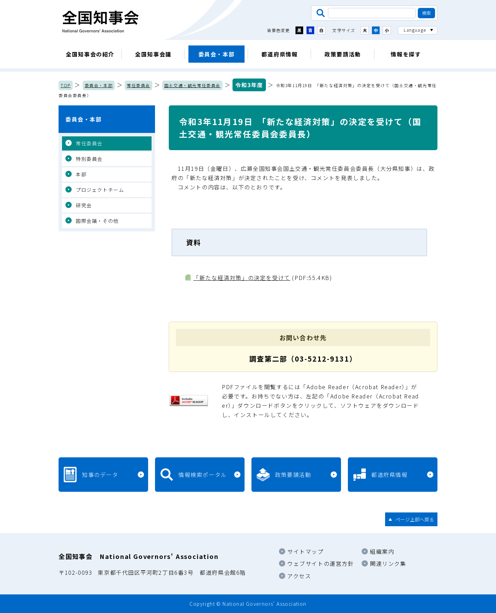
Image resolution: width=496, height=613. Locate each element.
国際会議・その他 (97, 220)
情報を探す (406, 54)
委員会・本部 (216, 54)
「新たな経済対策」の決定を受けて (241, 277)
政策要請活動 (342, 54)
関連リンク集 (388, 563)
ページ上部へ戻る (414, 519)
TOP (66, 85)
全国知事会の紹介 (90, 54)
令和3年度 (249, 85)
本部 (81, 174)
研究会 (84, 205)
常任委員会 (138, 85)
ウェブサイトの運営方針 (320, 563)
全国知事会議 (153, 54)
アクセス (299, 576)
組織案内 (382, 551)
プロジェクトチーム (100, 189)
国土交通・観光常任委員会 (192, 85)
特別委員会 (89, 158)
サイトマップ (305, 551)
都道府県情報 (279, 54)
